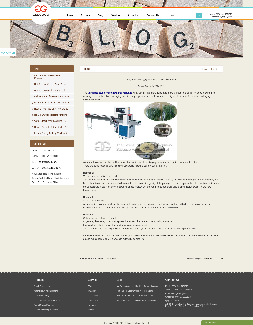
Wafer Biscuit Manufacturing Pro (50, 121)
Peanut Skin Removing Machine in (51, 102)
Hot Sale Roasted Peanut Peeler (50, 90)
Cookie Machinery (41, 296)
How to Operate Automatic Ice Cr (50, 127)
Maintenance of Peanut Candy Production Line (137, 300)
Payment (91, 305)
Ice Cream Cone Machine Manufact (47, 76)
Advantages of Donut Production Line (207, 258)
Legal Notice (93, 296)
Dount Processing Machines (46, 310)
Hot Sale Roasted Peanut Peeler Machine (135, 296)
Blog (100, 15)
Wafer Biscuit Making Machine (47, 291)
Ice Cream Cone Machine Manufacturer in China (137, 286)
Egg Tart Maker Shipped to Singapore (99, 258)
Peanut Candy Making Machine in (51, 133)
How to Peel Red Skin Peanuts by (51, 108)
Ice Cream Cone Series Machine (47, 300)
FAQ (90, 286)
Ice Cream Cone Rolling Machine (50, 115)
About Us (133, 15)
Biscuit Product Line (42, 286)
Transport (92, 291)
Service (115, 15)
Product (85, 15)
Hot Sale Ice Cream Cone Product (51, 84)
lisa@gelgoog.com (224, 16)
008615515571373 (224, 14)
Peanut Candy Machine (44, 305)
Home (69, 15)
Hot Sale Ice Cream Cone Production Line (135, 291)
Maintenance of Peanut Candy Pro (51, 96)
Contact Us (153, 15)
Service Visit (93, 300)
